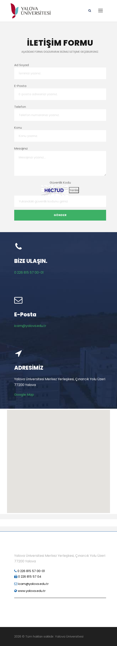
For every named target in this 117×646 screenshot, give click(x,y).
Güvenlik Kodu (60, 182)
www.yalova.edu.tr (30, 591)
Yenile (73, 190)
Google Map (24, 394)
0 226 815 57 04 (27, 576)
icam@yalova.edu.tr (30, 325)
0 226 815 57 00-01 (29, 272)
